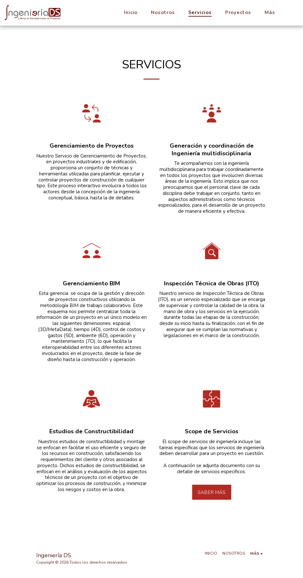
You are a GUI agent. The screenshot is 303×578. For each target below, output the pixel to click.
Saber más (211, 492)
